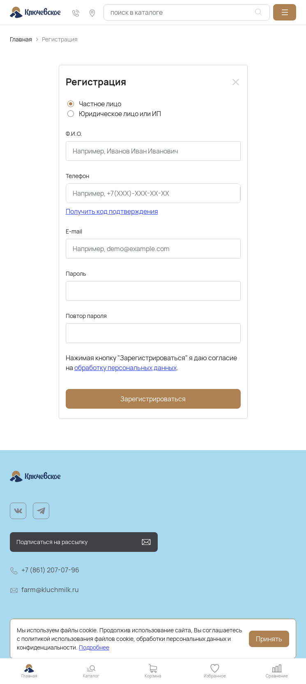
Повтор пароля (86, 316)
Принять (269, 638)
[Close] (236, 82)
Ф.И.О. (74, 133)
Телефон (77, 176)
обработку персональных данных (125, 367)
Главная (21, 39)
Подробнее (94, 647)
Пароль (76, 273)
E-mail (74, 231)
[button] (284, 12)
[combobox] (187, 12)
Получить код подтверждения (112, 211)
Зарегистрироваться (153, 398)
